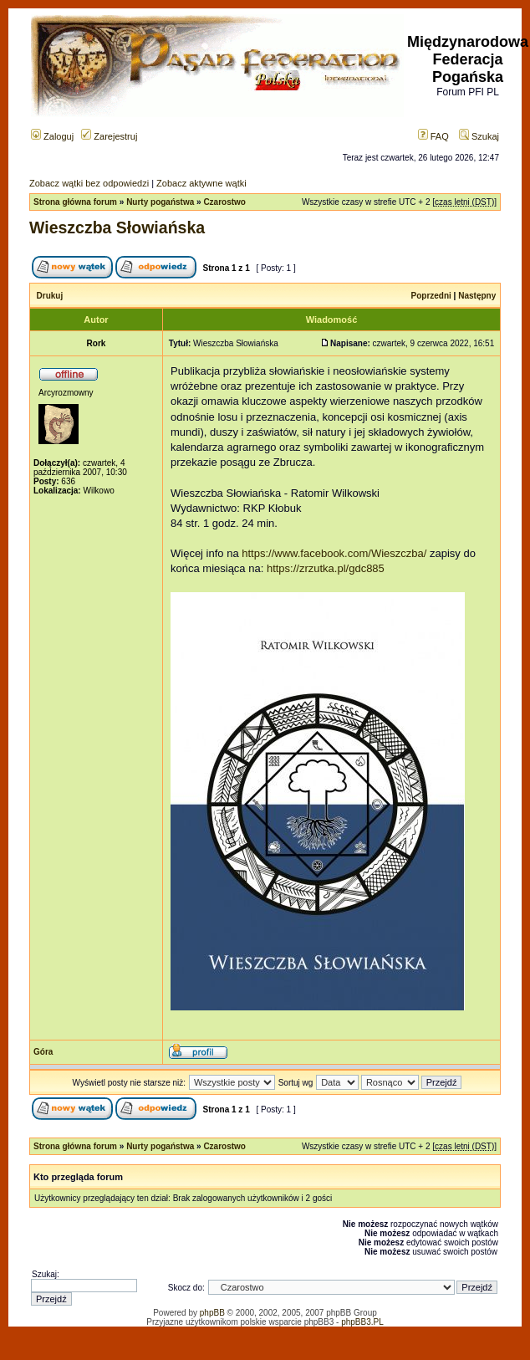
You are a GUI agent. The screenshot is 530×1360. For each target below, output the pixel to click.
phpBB (212, 1312)
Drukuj (50, 295)
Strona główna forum (75, 202)
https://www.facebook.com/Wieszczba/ (334, 553)
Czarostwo (224, 202)
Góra (43, 1051)
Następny (477, 295)
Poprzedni (431, 295)
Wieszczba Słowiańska (117, 227)
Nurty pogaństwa (160, 202)
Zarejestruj (109, 136)
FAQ (433, 136)
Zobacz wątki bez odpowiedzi (89, 183)
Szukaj (479, 136)
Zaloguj (52, 136)
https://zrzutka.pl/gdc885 (326, 568)
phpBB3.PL (362, 1322)
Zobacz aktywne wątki (201, 183)
